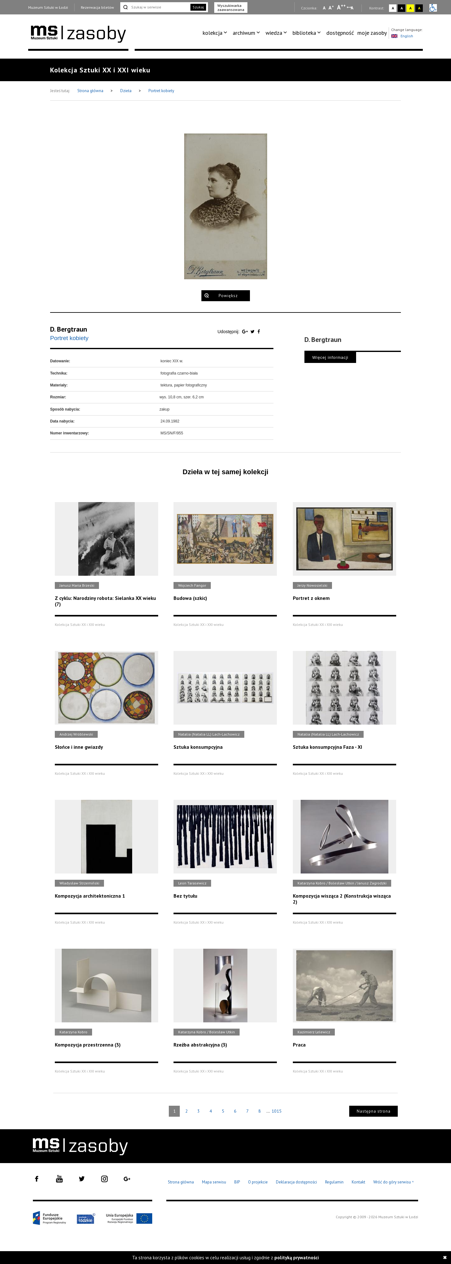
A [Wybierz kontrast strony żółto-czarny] (410, 8)
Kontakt (358, 1182)
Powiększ (228, 295)
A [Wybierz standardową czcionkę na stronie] (331, 7)
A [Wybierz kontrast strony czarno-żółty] (419, 8)
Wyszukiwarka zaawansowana (230, 7)
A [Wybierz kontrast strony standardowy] (393, 8)
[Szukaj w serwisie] (154, 7)
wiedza (274, 32)
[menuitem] (216, 33)
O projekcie (258, 1182)
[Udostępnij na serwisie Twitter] (253, 331)
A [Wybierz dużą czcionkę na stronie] (341, 7)
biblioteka (304, 32)
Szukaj (198, 7)
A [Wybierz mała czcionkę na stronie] (324, 8)
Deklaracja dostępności (296, 1182)
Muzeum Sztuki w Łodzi (48, 7)
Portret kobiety (161, 90)
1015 (277, 1111)
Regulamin (334, 1182)
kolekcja (212, 32)
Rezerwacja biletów (97, 7)
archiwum (244, 32)
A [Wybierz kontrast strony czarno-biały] (402, 8)
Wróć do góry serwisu (393, 1182)
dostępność (340, 32)
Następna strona (374, 1111)
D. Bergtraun (68, 329)
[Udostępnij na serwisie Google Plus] (245, 331)
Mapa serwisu (214, 1182)
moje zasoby (372, 32)
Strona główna (90, 90)
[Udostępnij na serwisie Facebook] (258, 331)
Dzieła (126, 90)
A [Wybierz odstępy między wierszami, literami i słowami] (352, 8)
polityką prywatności (296, 1258)
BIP (237, 1182)
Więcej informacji (330, 357)
